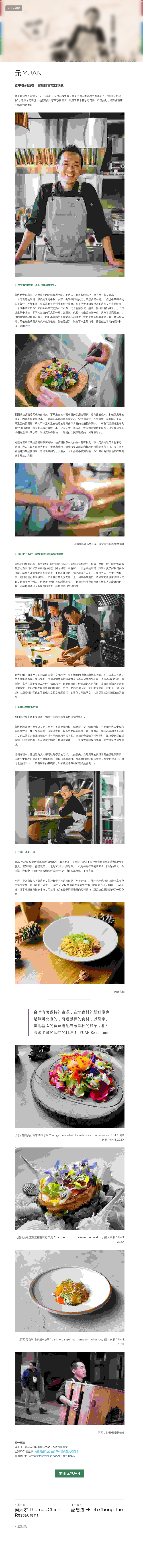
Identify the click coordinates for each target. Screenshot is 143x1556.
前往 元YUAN (71, 1481)
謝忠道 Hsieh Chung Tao (99, 1517)
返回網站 (13, 8)
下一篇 (78, 1512)
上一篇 (20, 1512)
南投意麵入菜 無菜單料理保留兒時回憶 (56, 1459)
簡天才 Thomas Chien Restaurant (37, 1519)
